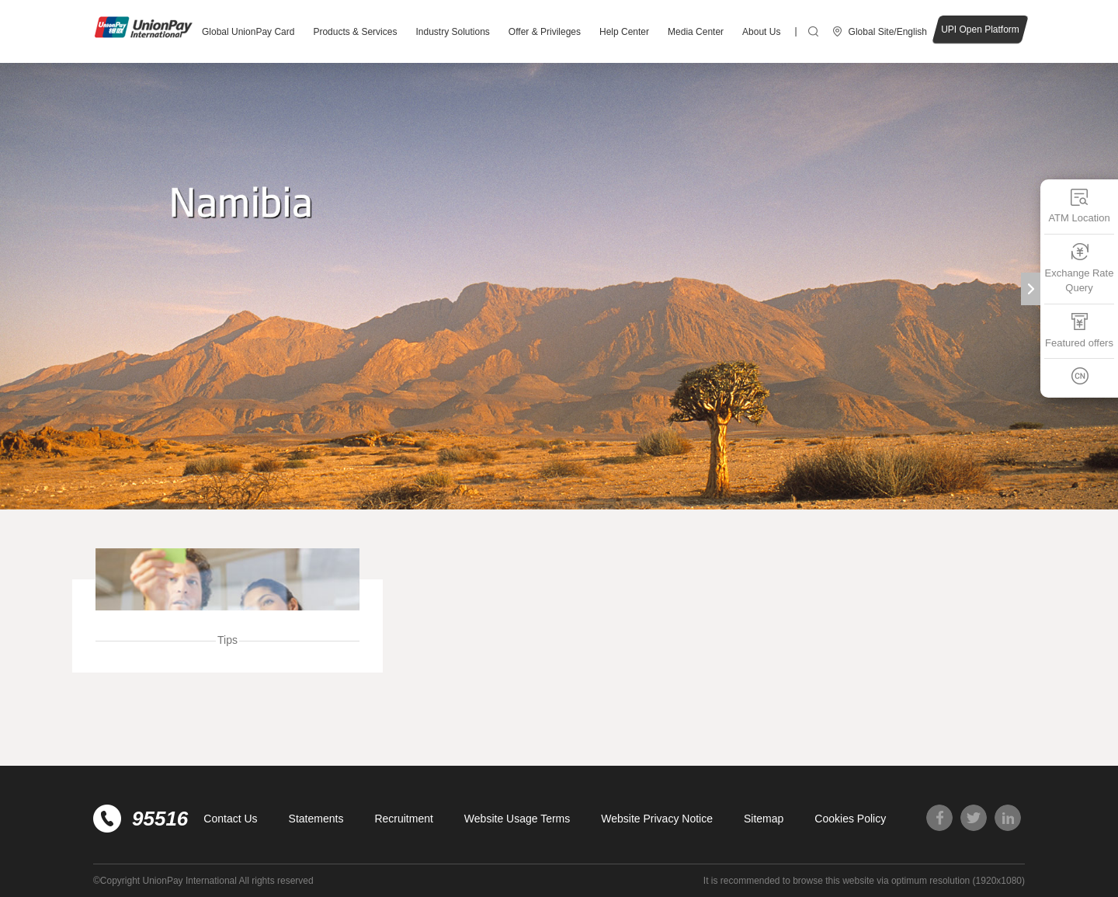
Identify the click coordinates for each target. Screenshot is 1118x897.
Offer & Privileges (545, 31)
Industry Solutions (452, 31)
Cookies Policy (850, 818)
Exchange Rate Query (1079, 268)
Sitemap (763, 818)
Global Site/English (888, 31)
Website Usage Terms (517, 818)
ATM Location (1078, 205)
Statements (316, 818)
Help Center (624, 31)
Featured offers (1079, 330)
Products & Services (355, 31)
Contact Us (230, 818)
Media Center (696, 31)
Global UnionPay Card (248, 31)
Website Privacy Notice (657, 818)
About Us (761, 31)
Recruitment (403, 818)
